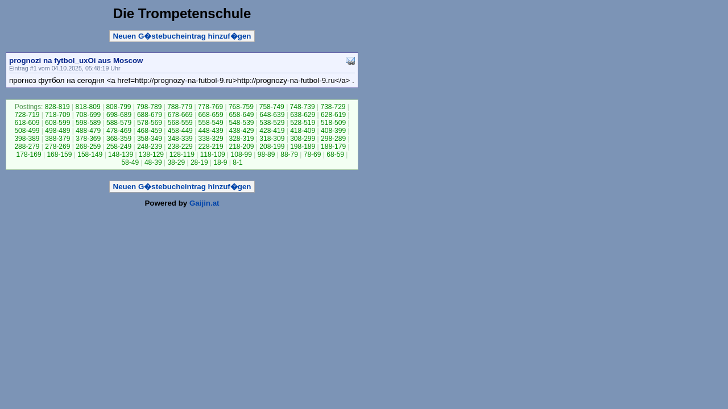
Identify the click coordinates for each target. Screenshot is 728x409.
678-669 (180, 115)
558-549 (211, 123)
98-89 (266, 154)
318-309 (271, 139)
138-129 (151, 154)
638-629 (302, 115)
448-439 (211, 131)
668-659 (211, 115)
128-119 (182, 154)
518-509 (333, 123)
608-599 (57, 123)
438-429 (241, 131)
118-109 (212, 154)
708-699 (88, 115)
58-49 (130, 162)
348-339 (180, 139)
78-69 (312, 154)
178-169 (29, 154)
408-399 (333, 131)
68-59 (335, 154)
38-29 (176, 162)
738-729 (332, 107)
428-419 (271, 131)
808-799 (118, 107)
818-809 (88, 107)
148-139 (120, 154)
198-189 (302, 147)
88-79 (289, 154)
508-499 (26, 131)
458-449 (180, 131)
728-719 (26, 115)
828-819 (57, 107)
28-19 (199, 162)
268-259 (88, 147)
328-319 (241, 139)
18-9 (220, 162)
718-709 (57, 115)
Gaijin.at (204, 203)
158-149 (89, 154)
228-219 (211, 147)
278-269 (57, 147)
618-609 (26, 123)
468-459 (149, 131)
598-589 (88, 123)
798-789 (149, 107)
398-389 (26, 139)
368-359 (118, 139)
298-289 (333, 139)
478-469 (118, 131)
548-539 (241, 123)
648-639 (271, 115)
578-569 (149, 123)
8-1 (237, 162)
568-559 (180, 123)
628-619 (333, 115)
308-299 (302, 139)
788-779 (179, 107)
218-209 (241, 147)
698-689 (118, 115)
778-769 (210, 107)
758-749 (271, 107)
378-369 (88, 139)
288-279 (26, 147)
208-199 (271, 147)
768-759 (241, 107)
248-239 (149, 147)
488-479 (88, 131)
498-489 (57, 131)
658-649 (241, 115)
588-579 (118, 123)
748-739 (302, 107)
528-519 (302, 123)
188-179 (333, 147)
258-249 (118, 147)
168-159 (59, 154)
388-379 (57, 139)
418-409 (302, 131)
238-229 (180, 147)
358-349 (149, 139)
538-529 (271, 123)
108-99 (241, 154)
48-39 (153, 162)
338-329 (211, 139)
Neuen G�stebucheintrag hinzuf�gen (182, 36)
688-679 (149, 115)
